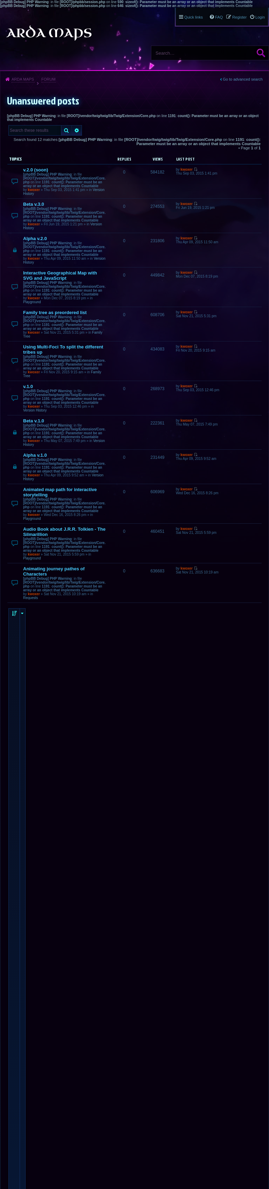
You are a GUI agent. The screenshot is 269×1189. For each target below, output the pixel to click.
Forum (48, 79)
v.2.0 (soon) (35, 169)
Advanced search (77, 130)
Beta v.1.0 (33, 420)
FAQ (219, 17)
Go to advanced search (243, 79)
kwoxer (34, 190)
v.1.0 (28, 386)
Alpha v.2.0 (35, 238)
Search (261, 53)
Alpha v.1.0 (35, 455)
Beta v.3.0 (33, 204)
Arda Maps (23, 79)
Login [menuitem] (260, 17)
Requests (30, 598)
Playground (32, 302)
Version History (35, 410)
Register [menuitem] (239, 17)
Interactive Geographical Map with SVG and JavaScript (60, 275)
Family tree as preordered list (55, 312)
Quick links (193, 17)
